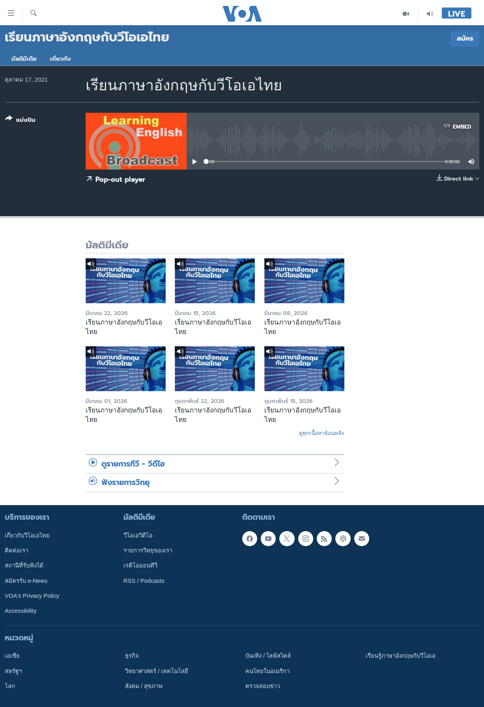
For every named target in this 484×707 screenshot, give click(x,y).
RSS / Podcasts (143, 580)
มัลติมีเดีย (24, 58)
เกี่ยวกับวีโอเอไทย (27, 535)
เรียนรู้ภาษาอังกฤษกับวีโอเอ (400, 656)
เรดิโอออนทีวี (140, 565)
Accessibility (21, 611)
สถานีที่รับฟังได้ (24, 565)
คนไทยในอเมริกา (267, 671)
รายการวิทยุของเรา (147, 550)
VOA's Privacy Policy (32, 596)
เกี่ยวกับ (60, 58)
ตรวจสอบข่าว (262, 686)
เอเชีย (12, 656)
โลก (10, 686)
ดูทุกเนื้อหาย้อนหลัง (321, 433)
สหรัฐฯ (13, 671)
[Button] (20, 121)
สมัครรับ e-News (26, 580)
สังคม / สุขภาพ (144, 686)
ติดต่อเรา (16, 550)
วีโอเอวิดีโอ (138, 535)
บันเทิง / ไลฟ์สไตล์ (268, 656)
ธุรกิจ (132, 656)
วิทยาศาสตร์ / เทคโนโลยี (156, 671)
